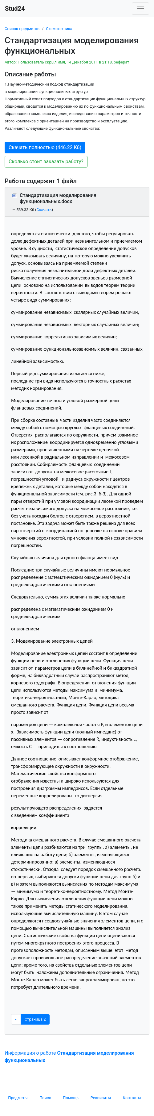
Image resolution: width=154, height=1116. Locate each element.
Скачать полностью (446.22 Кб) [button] (45, 147)
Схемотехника (59, 28)
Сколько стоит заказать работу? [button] (46, 161)
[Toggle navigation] (140, 8)
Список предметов (22, 28)
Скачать (43, 209)
